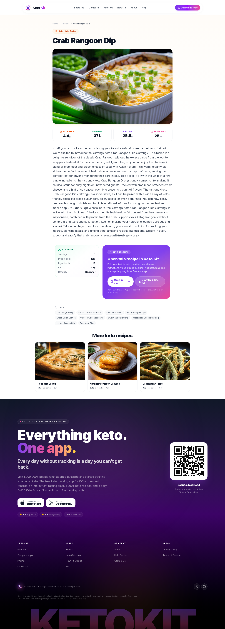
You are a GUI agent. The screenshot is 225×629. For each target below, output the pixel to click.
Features (23, 549)
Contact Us (121, 560)
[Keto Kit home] (35, 7)
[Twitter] (197, 586)
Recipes (66, 24)
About (118, 549)
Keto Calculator (74, 555)
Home (55, 24)
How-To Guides (75, 560)
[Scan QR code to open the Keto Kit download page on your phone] (189, 461)
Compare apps (26, 555)
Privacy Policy (171, 549)
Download (24, 566)
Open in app (120, 281)
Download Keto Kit (148, 281)
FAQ (69, 566)
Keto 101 (71, 549)
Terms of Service (172, 555)
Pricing (22, 560)
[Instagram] (204, 586)
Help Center (121, 555)
